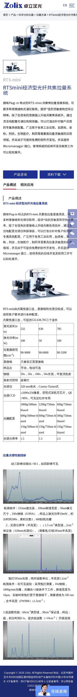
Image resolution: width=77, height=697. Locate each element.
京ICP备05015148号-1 (33, 681)
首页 (5, 15)
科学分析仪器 (26, 15)
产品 (13, 15)
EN (65, 5)
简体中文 (34, 690)
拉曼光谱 (41, 15)
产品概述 (9, 184)
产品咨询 (20, 174)
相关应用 (26, 184)
